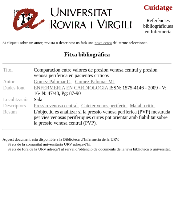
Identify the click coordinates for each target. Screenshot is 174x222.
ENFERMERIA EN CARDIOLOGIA (71, 87)
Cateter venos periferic (104, 105)
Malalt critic (143, 105)
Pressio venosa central (56, 105)
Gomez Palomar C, (52, 81)
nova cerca (103, 42)
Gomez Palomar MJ (95, 81)
